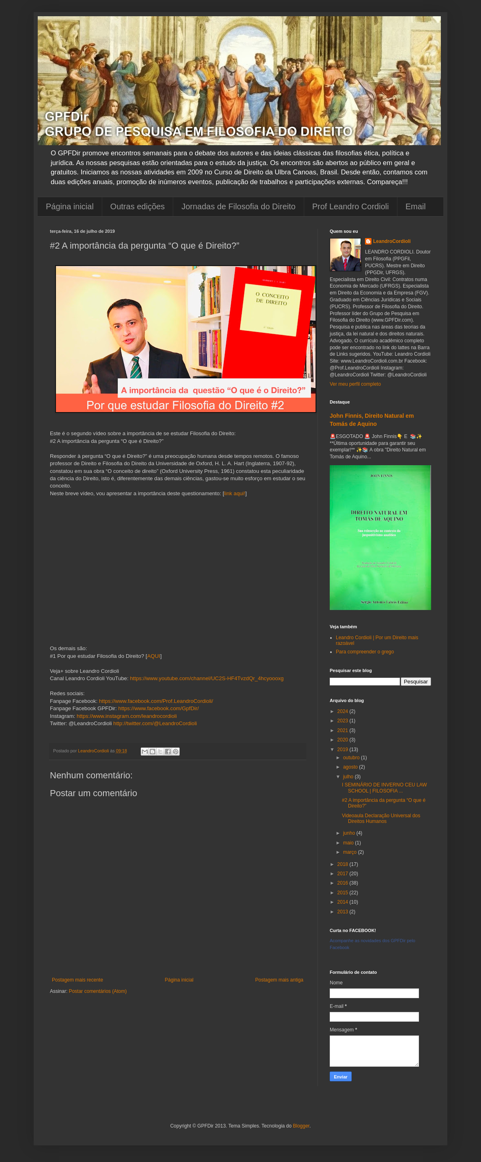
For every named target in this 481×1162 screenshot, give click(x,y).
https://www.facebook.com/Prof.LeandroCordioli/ (156, 701)
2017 (343, 873)
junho (349, 833)
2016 (343, 883)
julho (349, 777)
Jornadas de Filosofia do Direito (238, 206)
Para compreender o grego (365, 652)
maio (349, 843)
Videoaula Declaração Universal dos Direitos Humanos (381, 818)
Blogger (301, 1126)
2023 (343, 721)
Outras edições (137, 206)
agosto (351, 767)
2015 (343, 893)
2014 (343, 902)
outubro (352, 757)
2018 (343, 864)
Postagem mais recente (77, 980)
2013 (343, 912)
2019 (343, 749)
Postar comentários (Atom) (98, 991)
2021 (343, 730)
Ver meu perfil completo (355, 384)
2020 (343, 740)
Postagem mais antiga (279, 980)
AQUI (153, 656)
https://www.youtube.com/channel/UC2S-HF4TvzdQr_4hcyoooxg (206, 678)
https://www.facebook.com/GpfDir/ (158, 708)
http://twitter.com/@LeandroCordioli (155, 723)
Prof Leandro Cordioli (350, 206)
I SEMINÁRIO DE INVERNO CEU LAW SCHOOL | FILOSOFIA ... (384, 787)
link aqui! (234, 493)
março (350, 852)
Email (416, 206)
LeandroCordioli (392, 241)
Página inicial (70, 206)
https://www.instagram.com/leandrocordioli (127, 716)
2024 (343, 711)
